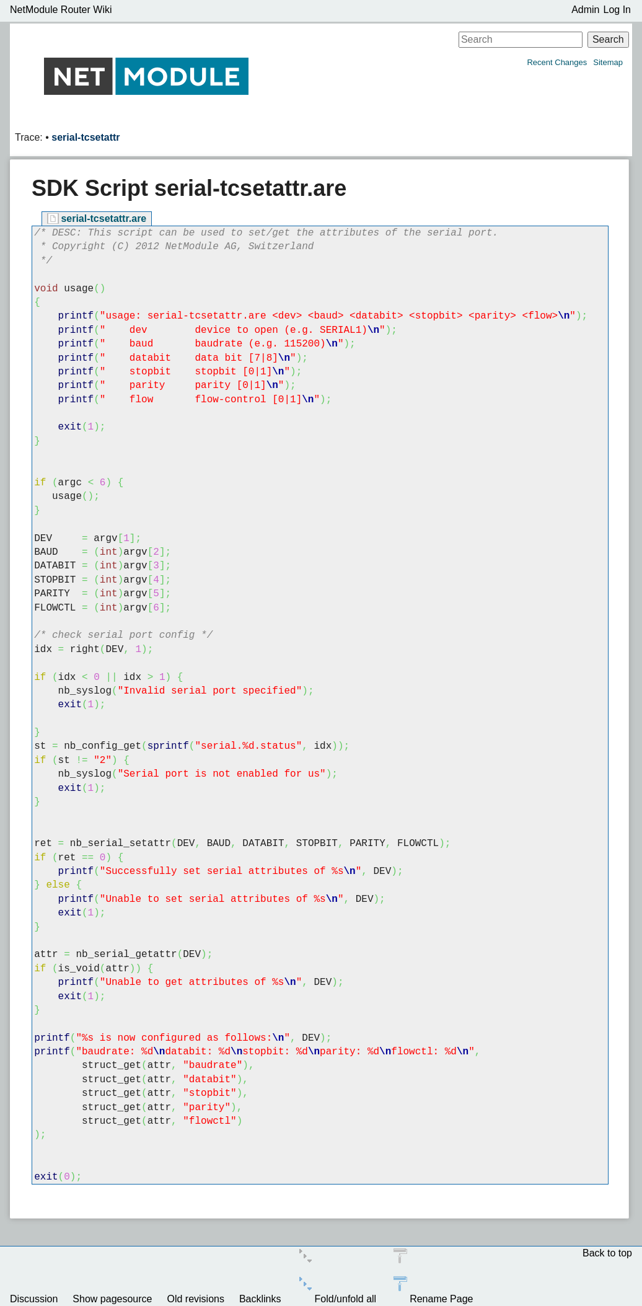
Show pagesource (112, 1299)
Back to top (607, 1253)
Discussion (34, 1299)
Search (608, 39)
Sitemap (608, 62)
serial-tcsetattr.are (103, 218)
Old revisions (195, 1299)
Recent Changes (557, 62)
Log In (617, 9)
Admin (585, 9)
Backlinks (260, 1299)
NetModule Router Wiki (61, 9)
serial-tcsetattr (85, 137)
